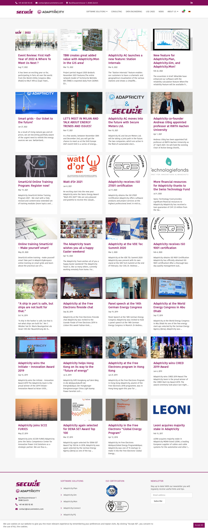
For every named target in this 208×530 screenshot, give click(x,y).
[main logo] (40, 12)
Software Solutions (72, 481)
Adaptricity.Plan (69, 488)
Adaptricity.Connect (70, 508)
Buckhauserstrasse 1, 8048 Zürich (82, 3)
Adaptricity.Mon (69, 501)
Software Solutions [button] (96, 11)
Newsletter (157, 481)
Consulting (116, 11)
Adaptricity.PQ (68, 515)
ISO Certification (115, 481)
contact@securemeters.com (49, 3)
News (161, 11)
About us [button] (172, 11)
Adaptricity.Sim (69, 495)
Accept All (199, 525)
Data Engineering (134, 11)
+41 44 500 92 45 (23, 3)
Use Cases (150, 11)
